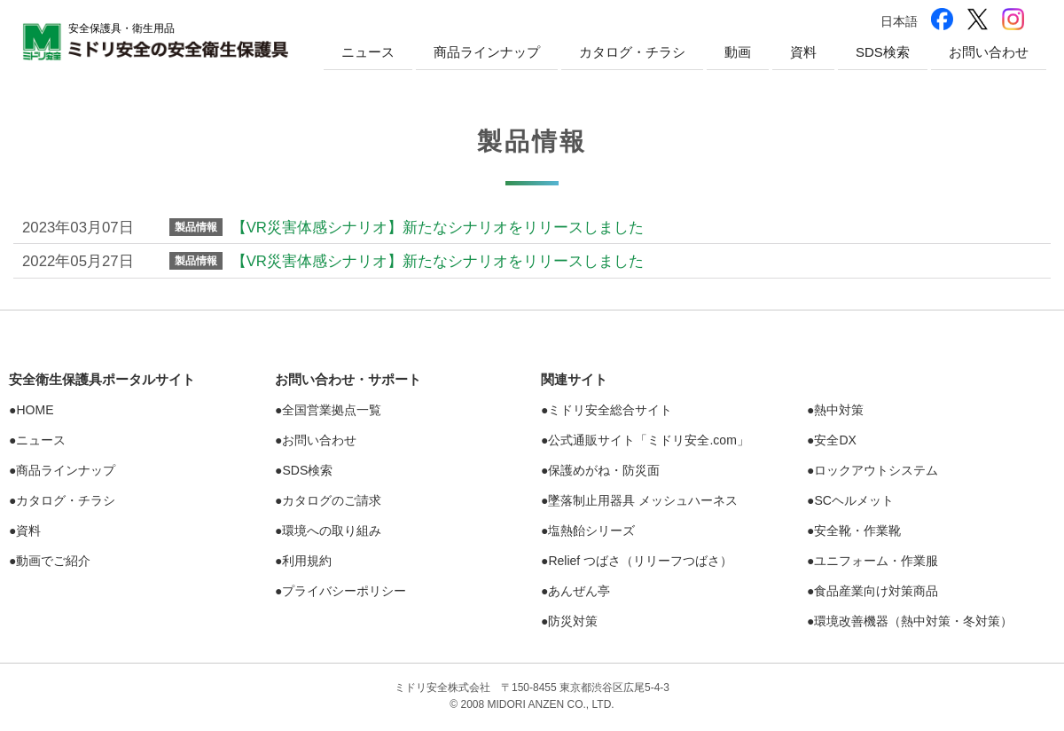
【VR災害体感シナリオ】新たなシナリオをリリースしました (437, 227)
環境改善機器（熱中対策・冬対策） (913, 621)
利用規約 (307, 561)
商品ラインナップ (487, 51)
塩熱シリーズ (591, 530)
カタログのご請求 (331, 500)
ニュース (368, 51)
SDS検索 (883, 51)
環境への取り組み (331, 530)
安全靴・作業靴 (857, 530)
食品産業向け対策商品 (876, 591)
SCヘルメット (853, 500)
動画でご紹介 (53, 561)
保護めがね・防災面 (604, 470)
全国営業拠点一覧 (331, 410)
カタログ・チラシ (632, 51)
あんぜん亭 (579, 591)
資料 (803, 51)
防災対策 (573, 621)
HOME (34, 410)
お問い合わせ (989, 51)
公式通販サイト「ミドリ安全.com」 (648, 440)
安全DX (835, 440)
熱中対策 (839, 410)
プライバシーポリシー (344, 591)
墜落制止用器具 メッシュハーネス (643, 500)
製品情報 (196, 227)
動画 (737, 51)
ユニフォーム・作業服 (876, 561)
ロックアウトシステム (876, 470)
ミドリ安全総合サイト (610, 410)
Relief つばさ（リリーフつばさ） (640, 561)
